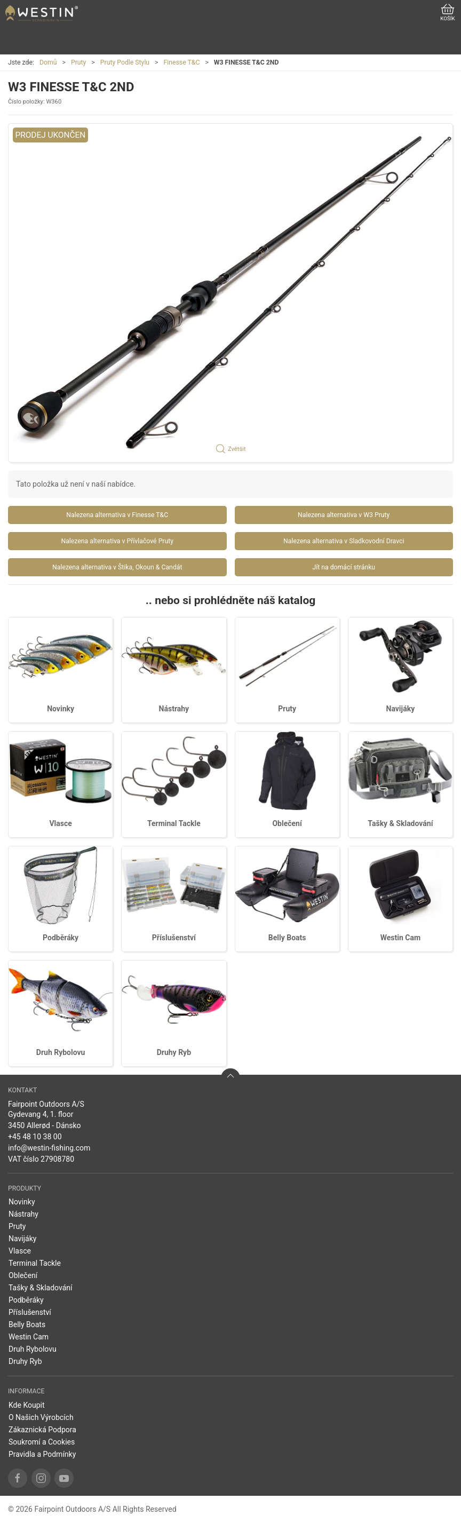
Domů (48, 62)
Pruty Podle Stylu (124, 62)
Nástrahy (174, 708)
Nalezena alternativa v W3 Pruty (344, 515)
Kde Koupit (27, 1405)
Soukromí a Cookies (42, 1442)
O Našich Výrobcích (41, 1417)
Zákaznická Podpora (42, 1429)
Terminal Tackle (174, 823)
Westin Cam (400, 937)
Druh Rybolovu (60, 1052)
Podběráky (60, 937)
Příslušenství (174, 937)
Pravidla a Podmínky (42, 1454)
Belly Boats (287, 937)
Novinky (60, 708)
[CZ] (41, 13)
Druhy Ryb (174, 1052)
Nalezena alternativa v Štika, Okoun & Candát (117, 567)
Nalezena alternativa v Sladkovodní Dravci (343, 541)
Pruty (78, 62)
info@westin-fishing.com (49, 1148)
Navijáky (400, 708)
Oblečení (286, 823)
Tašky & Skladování (400, 823)
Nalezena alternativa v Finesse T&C (117, 515)
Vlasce (60, 823)
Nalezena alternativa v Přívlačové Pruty (117, 541)
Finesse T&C (182, 62)
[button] (230, 293)
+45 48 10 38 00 (35, 1136)
